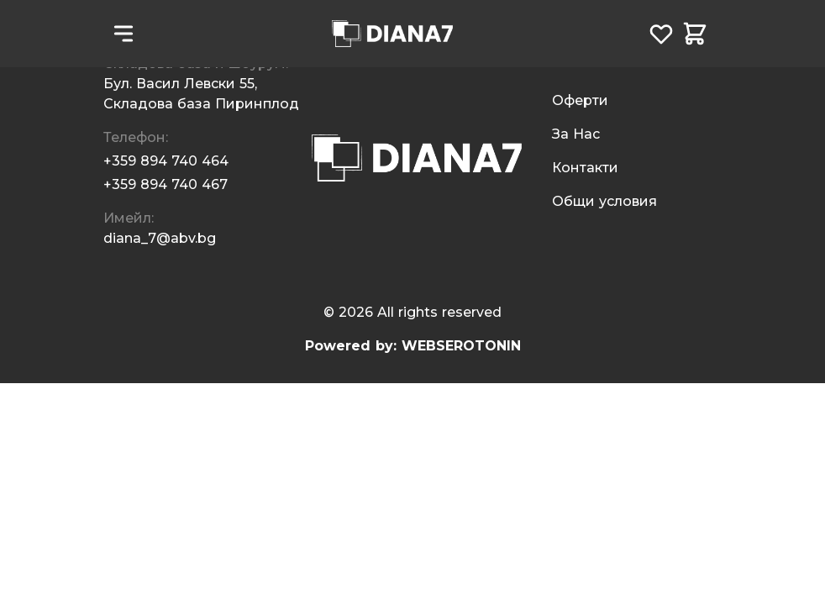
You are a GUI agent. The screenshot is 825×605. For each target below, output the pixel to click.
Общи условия (604, 201)
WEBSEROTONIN (461, 346)
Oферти (580, 100)
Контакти (585, 168)
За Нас (576, 134)
